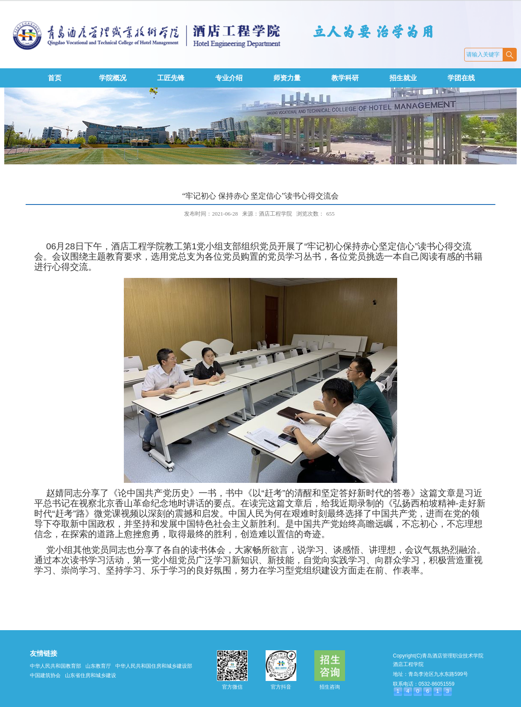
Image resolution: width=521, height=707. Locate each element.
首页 (54, 78)
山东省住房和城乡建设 (90, 675)
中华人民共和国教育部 (55, 666)
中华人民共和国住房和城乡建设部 (153, 666)
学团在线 (461, 78)
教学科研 (345, 78)
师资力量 (287, 78)
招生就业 (403, 78)
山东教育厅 (98, 666)
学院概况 (112, 78)
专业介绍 (229, 78)
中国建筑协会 (45, 675)
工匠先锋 (170, 78)
